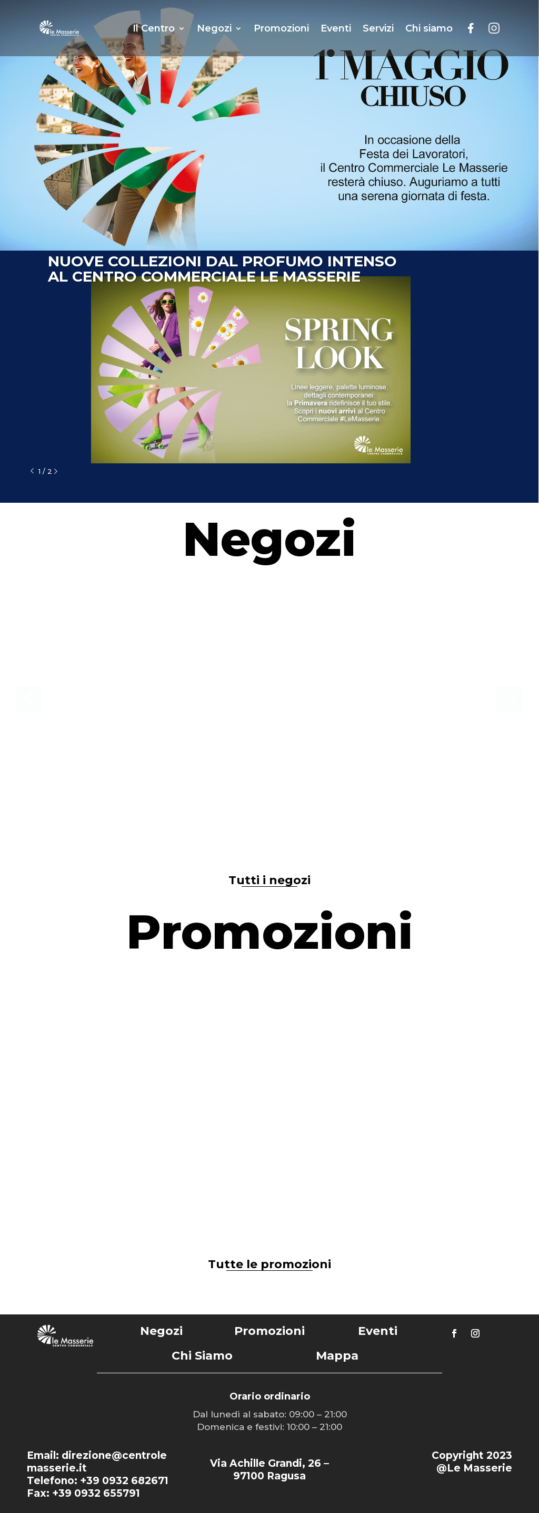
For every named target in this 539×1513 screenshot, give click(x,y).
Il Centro (154, 28)
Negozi (214, 28)
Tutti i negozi (269, 880)
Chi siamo (429, 28)
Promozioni (281, 28)
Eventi (336, 28)
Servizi (378, 28)
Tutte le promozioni (269, 1264)
